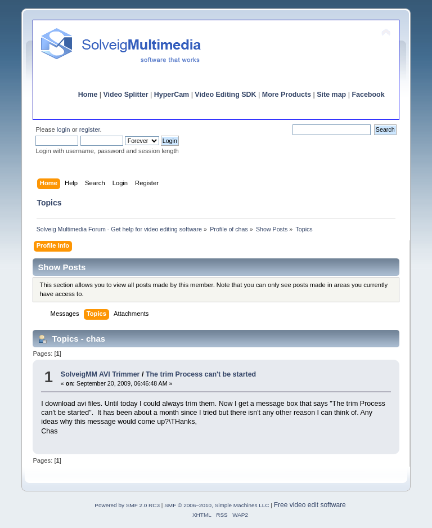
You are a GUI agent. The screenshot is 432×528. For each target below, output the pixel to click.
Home (88, 95)
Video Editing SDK (225, 95)
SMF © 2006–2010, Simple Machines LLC (216, 505)
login (63, 129)
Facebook (368, 95)
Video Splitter (126, 95)
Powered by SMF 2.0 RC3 (127, 505)
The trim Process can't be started (201, 374)
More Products (286, 95)
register (89, 129)
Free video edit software (310, 505)
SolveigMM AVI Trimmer (100, 374)
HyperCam (171, 95)
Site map (331, 95)
